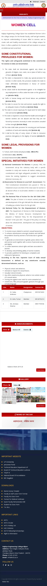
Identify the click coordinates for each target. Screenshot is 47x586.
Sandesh (39, 579)
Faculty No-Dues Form (11, 496)
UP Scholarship (9, 462)
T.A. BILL (7, 507)
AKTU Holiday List (10, 525)
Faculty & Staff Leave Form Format (15, 494)
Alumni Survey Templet (11, 491)
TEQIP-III (7, 473)
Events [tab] (27, 330)
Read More (41, 370)
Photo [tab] (6, 385)
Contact (42, 2)
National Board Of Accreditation (14, 475)
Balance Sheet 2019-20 (15, 367)
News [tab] (6, 329)
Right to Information (10, 534)
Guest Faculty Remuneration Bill (14, 502)
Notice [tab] (16, 330)
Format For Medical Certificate (14, 499)
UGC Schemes (8, 528)
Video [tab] (17, 385)
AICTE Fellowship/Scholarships (14, 531)
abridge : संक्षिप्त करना (23, 421)
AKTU (6, 520)
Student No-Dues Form (11, 505)
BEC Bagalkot (8, 478)
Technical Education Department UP (16, 467)
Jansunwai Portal (9, 465)
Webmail (36, 2)
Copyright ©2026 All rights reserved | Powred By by (19, 579)
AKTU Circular (8, 523)
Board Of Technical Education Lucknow (17, 470)
